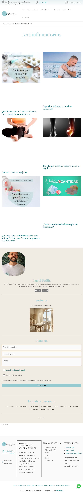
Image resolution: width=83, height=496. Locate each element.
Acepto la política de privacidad (15, 370)
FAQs (46, 455)
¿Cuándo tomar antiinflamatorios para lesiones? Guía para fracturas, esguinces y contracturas (20, 238)
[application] (51, 10)
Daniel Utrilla (41, 280)
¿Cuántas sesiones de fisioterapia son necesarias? (60, 225)
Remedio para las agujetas (14, 172)
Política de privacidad (20, 485)
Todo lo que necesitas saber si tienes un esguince (61, 167)
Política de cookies (49, 485)
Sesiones (41, 300)
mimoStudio (59, 491)
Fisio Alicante (50, 450)
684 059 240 (43, 3)
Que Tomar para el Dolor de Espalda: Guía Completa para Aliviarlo (19, 113)
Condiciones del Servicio (62, 485)
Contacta (41, 340)
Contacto (49, 461)
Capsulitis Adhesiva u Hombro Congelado (57, 107)
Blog (47, 458)
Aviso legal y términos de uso (35, 485)
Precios (48, 453)
